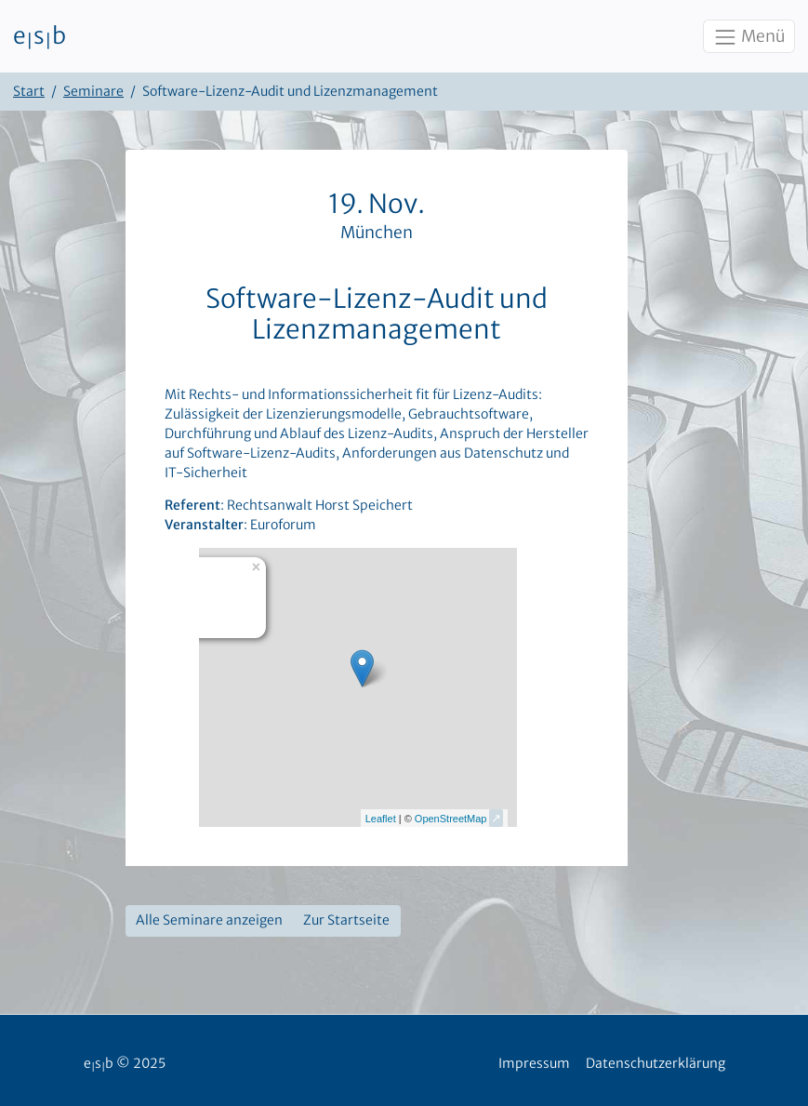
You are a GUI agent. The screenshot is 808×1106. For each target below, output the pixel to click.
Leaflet (380, 818)
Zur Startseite (346, 920)
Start (29, 91)
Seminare (93, 91)
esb (39, 36)
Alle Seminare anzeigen (209, 920)
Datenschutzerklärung (655, 1063)
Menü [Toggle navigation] (748, 37)
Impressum (534, 1063)
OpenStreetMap (451, 818)
